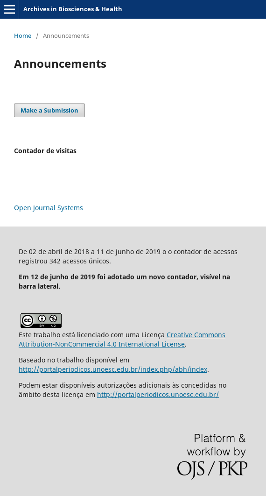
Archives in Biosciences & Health (72, 9)
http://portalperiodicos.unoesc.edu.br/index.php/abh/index (113, 369)
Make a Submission (49, 110)
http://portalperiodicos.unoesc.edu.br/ (158, 394)
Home (22, 35)
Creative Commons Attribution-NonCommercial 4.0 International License (122, 339)
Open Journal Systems (48, 207)
